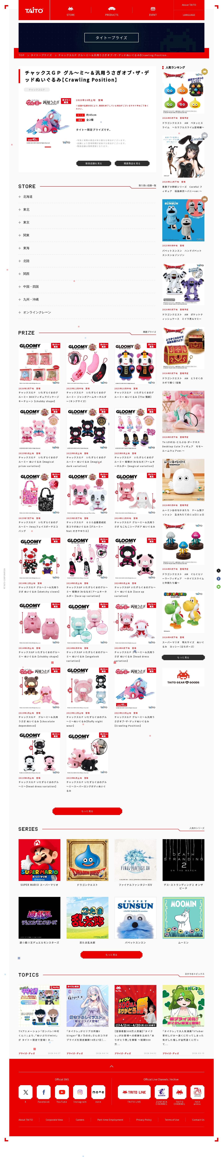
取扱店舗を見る (93, 163)
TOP (21, 55)
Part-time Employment (110, 1119)
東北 (26, 209)
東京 (26, 222)
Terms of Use (172, 1119)
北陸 (26, 261)
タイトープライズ (41, 55)
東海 (26, 248)
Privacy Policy (144, 1119)
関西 (26, 273)
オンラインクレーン (37, 312)
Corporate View (54, 1119)
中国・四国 (31, 286)
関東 (26, 235)
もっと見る (87, 811)
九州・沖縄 (31, 299)
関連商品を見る (132, 163)
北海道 (28, 196)
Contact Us (198, 1119)
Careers (80, 1119)
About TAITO (189, 5)
